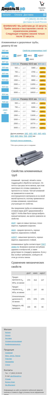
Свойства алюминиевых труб (34, 51)
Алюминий (9, 353)
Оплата (18, 15)
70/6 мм (5, 102)
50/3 (12, 136)
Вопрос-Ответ (10, 382)
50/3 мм (5, 80)
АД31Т (38, 55)
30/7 (35, 134)
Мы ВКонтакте (10, 385)
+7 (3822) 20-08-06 (36, 19)
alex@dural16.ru (15, 376)
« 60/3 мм (15, 99)
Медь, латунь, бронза (12, 356)
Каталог (7, 15)
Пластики (8, 359)
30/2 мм (5, 56)
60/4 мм (5, 94)
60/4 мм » (42, 64)
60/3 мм (5, 87)
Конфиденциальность (12, 344)
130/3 (30, 136)
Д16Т (18, 55)
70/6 (25, 136)
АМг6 (30, 59)
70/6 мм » (42, 99)
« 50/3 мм (15, 64)
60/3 (16, 136)
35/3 (39, 134)
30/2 (30, 134)
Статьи (7, 365)
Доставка (28, 15)
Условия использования (13, 341)
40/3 (44, 134)
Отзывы (8, 379)
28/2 (26, 134)
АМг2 (28, 55)
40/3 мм (5, 74)
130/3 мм (5, 111)
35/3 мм (5, 68)
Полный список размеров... (21, 141)
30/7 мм (5, 62)
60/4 (21, 136)
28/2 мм (5, 51)
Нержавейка (9, 362)
